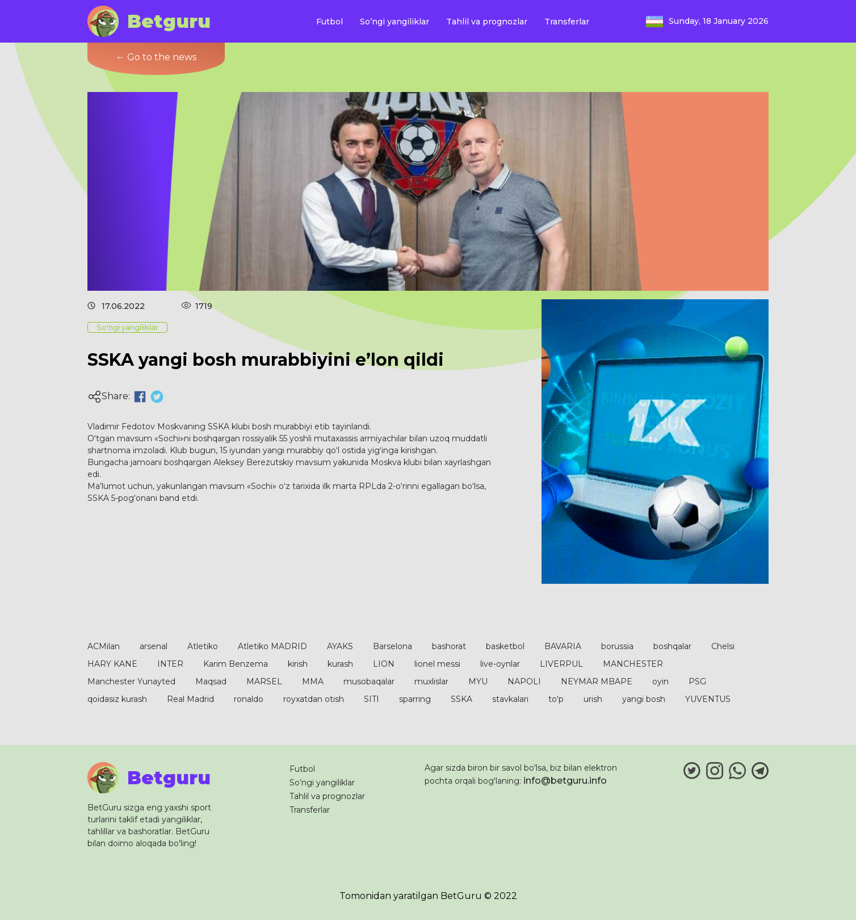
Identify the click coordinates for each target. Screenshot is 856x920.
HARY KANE (112, 664)
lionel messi (437, 664)
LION (384, 664)
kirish (298, 664)
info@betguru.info (565, 780)
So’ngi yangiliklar (394, 21)
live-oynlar (500, 664)
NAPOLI (524, 681)
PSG (697, 681)
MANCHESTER (633, 664)
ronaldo (248, 699)
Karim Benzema (235, 664)
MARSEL (264, 681)
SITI (371, 699)
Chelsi (723, 646)
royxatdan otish (313, 699)
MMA (313, 681)
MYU (478, 681)
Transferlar (566, 21)
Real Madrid (190, 699)
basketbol (505, 646)
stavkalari (510, 699)
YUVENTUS (708, 699)
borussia (617, 646)
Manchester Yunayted (131, 681)
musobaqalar (369, 681)
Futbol (329, 21)
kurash (340, 664)
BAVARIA (562, 646)
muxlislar (431, 681)
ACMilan (103, 646)
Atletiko (202, 646)
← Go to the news (156, 57)
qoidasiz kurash (117, 699)
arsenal (153, 646)
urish (593, 699)
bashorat (449, 646)
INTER (170, 664)
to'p (556, 699)
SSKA (461, 699)
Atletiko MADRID (272, 646)
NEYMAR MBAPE (596, 681)
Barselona (392, 646)
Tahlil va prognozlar (486, 21)
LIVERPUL (561, 664)
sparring (415, 699)
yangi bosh (643, 699)
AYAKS (340, 646)
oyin (660, 681)
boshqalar (672, 646)
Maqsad (210, 681)
